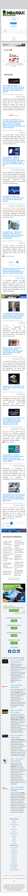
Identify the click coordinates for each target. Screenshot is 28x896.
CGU (13, 881)
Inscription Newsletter (14, 19)
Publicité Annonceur (7, 878)
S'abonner (13, 23)
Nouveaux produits (12, 537)
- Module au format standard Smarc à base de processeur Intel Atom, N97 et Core (19, 565)
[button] (3, 61)
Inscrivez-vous (14, 610)
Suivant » (9, 526)
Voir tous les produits (14, 579)
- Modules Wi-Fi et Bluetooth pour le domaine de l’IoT (7, 572)
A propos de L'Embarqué (17, 875)
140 (3, 526)
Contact (5, 875)
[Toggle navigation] (5, 31)
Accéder (14, 621)
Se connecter (13, 26)
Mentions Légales (20, 878)
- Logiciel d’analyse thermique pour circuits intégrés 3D (7, 543)
